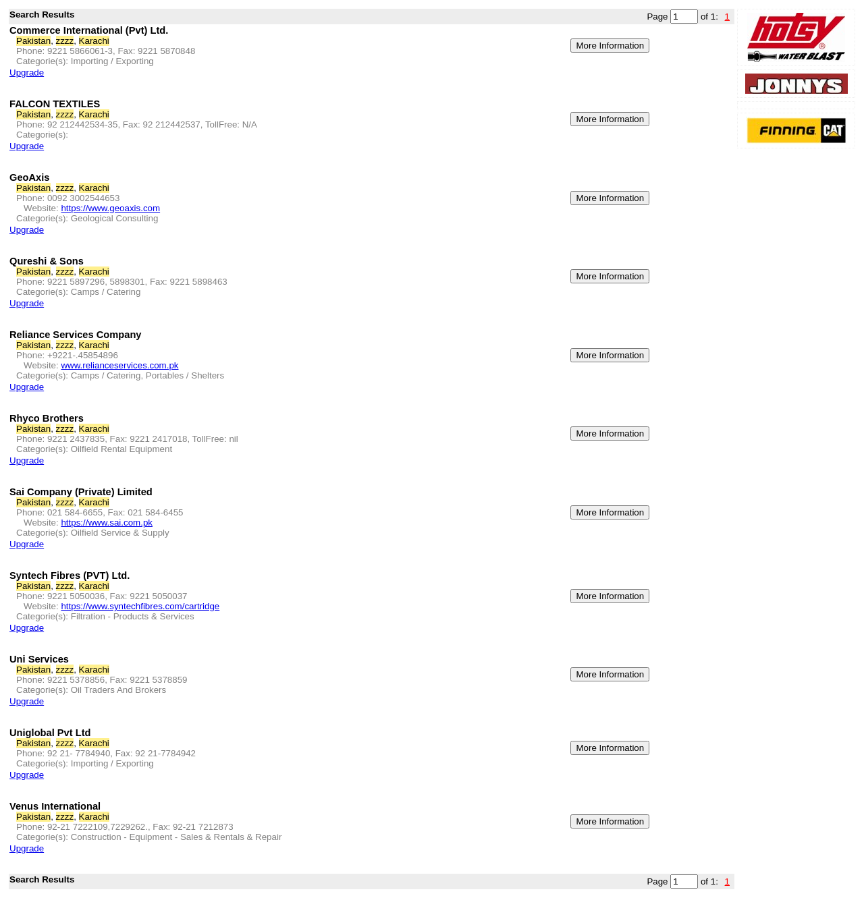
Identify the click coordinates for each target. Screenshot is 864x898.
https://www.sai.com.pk (107, 522)
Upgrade (26, 72)
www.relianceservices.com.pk (119, 365)
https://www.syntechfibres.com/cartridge (140, 606)
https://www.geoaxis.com (110, 208)
